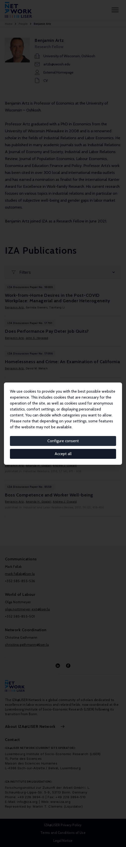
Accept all (63, 453)
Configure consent (63, 440)
